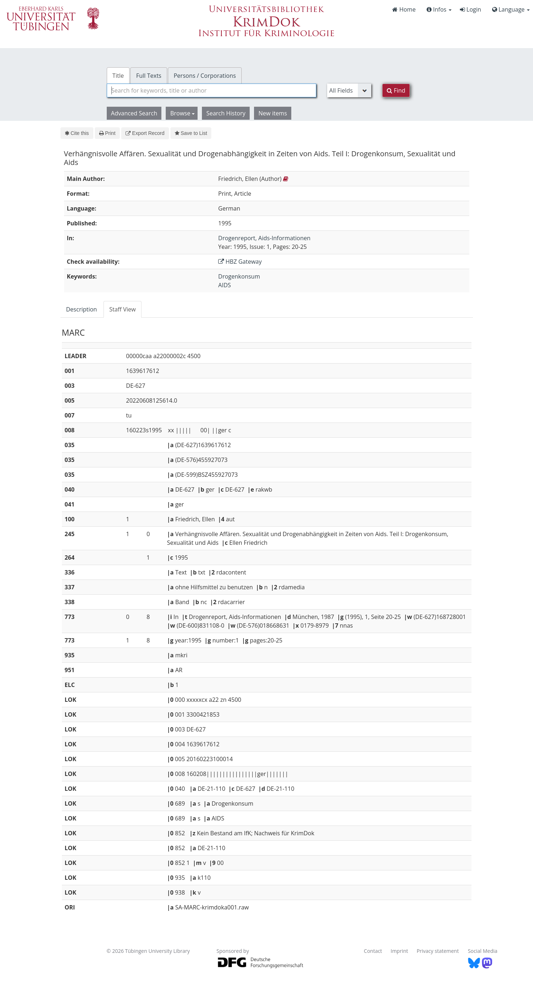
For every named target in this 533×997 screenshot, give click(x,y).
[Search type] (349, 90)
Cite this (77, 133)
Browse (182, 113)
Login (470, 9)
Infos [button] (439, 9)
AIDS (224, 285)
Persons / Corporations (205, 76)
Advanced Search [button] (134, 113)
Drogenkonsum (239, 276)
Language (511, 9)
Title (118, 76)
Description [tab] (81, 309)
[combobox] (211, 90)
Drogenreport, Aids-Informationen (264, 238)
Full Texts (148, 76)
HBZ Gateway (240, 262)
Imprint (399, 950)
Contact (373, 950)
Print (107, 133)
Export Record (145, 133)
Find (396, 90)
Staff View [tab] (122, 309)
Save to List (191, 133)
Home (403, 9)
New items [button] (272, 113)
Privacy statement (437, 950)
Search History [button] (225, 113)
